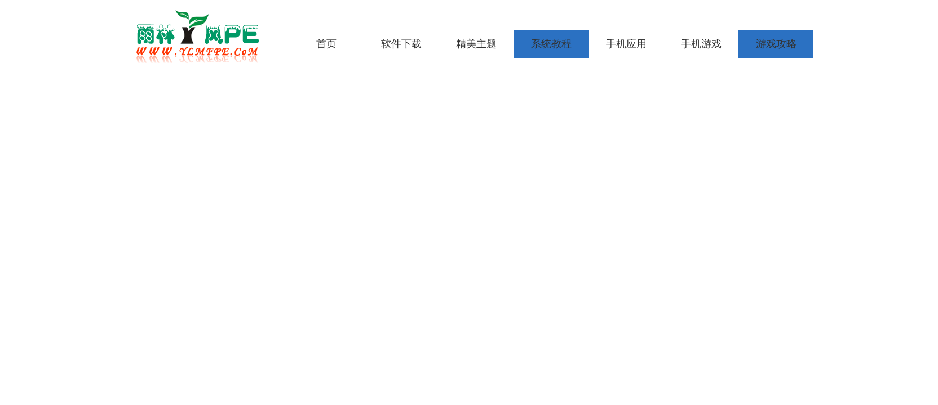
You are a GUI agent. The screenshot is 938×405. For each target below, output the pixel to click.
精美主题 (476, 44)
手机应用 (626, 44)
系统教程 (551, 44)
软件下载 (401, 44)
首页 (326, 44)
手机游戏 (701, 44)
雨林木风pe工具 (201, 36)
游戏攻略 (776, 44)
